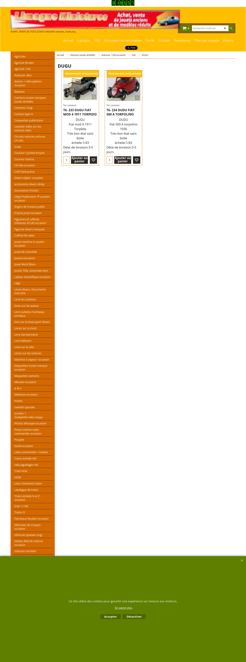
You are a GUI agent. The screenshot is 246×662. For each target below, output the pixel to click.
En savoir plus (123, 608)
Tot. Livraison (69, 105)
